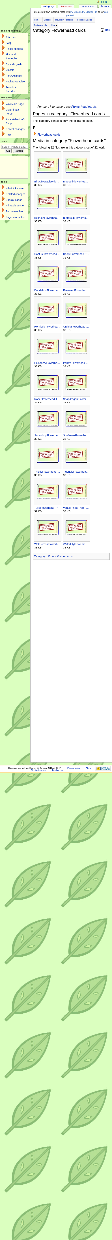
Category (40, 556)
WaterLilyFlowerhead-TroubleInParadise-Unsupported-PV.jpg (76, 544)
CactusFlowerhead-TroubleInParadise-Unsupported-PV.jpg (47, 253)
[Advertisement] (34, 68)
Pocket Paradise (84, 20)
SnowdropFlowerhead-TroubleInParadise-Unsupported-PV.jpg (47, 435)
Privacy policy (73, 768)
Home (37, 20)
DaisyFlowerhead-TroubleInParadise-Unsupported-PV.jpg (76, 253)
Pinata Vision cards (60, 556)
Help (53, 25)
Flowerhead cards (83, 106)
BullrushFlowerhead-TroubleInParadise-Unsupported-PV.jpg (47, 217)
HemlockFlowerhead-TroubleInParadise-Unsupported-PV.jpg (47, 326)
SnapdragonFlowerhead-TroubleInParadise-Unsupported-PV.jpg (76, 399)
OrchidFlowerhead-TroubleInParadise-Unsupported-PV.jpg (76, 326)
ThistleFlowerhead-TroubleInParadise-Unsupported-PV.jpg (47, 471)
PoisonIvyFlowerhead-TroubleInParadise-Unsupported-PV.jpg (47, 362)
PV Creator (75, 12)
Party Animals (40, 25)
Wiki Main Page (15, 104)
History (105, 6)
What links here (15, 188)
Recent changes (15, 129)
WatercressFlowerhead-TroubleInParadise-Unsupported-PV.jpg (47, 544)
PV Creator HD (89, 12)
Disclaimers (57, 770)
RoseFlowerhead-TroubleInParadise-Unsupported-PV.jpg (47, 399)
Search (5, 141)
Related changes (15, 194)
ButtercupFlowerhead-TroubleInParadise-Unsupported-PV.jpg (76, 217)
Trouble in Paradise (64, 20)
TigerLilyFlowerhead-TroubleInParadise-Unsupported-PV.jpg (76, 471)
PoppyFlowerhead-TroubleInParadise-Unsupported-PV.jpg (76, 362)
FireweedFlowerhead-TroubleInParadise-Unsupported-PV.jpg (76, 290)
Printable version (15, 205)
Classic (47, 20)
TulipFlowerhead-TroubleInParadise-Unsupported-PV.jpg (47, 507)
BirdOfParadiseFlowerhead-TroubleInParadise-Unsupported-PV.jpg (47, 181)
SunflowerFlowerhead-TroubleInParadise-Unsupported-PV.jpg (76, 435)
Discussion (66, 6)
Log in (104, 1)
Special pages (14, 199)
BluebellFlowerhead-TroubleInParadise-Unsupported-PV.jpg (76, 181)
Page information (15, 217)
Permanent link (14, 211)
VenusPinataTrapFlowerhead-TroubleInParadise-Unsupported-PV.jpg (76, 507)
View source (88, 6)
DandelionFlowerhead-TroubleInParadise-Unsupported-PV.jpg (47, 290)
